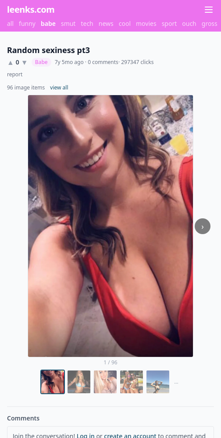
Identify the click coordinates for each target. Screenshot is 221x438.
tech (87, 23)
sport (169, 23)
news (106, 23)
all (10, 23)
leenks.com (30, 9)
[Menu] (208, 9)
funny (27, 23)
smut (68, 23)
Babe (41, 62)
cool (125, 23)
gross (209, 23)
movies (146, 23)
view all (59, 87)
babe (48, 23)
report (14, 74)
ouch (189, 23)
